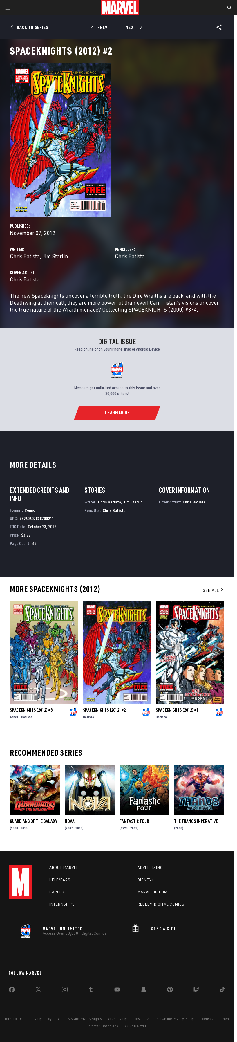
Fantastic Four (134, 821)
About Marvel (63, 867)
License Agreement (215, 1018)
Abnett (15, 717)
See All (213, 590)
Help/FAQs (59, 879)
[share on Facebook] (12, 991)
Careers (58, 892)
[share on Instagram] (65, 991)
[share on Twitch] (196, 991)
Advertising (150, 867)
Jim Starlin (55, 256)
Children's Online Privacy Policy (170, 1018)
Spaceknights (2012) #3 (31, 710)
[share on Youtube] (117, 991)
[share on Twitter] (38, 991)
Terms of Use (14, 1018)
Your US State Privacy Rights (79, 1018)
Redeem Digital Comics (161, 904)
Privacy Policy (41, 1018)
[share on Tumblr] (91, 991)
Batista (26, 717)
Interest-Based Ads (103, 1026)
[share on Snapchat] (143, 991)
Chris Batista (25, 256)
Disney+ (146, 879)
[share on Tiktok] (222, 991)
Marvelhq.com (152, 892)
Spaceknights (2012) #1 (177, 710)
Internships (62, 904)
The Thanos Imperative (196, 821)
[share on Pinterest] (170, 991)
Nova (70, 821)
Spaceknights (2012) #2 (104, 710)
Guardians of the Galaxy (33, 821)
